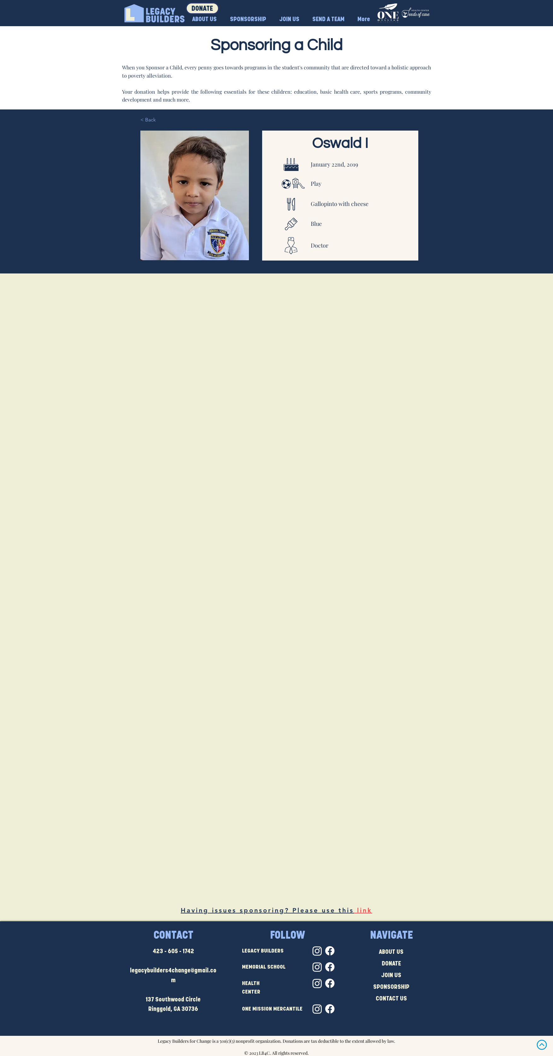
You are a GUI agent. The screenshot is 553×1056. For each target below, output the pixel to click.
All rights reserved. (290, 1053)
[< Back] (161, 120)
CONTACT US (391, 999)
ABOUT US (391, 952)
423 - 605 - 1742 (173, 952)
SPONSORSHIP (391, 987)
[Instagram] (317, 951)
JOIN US (391, 976)
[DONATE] (202, 8)
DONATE (391, 964)
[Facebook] (330, 951)
